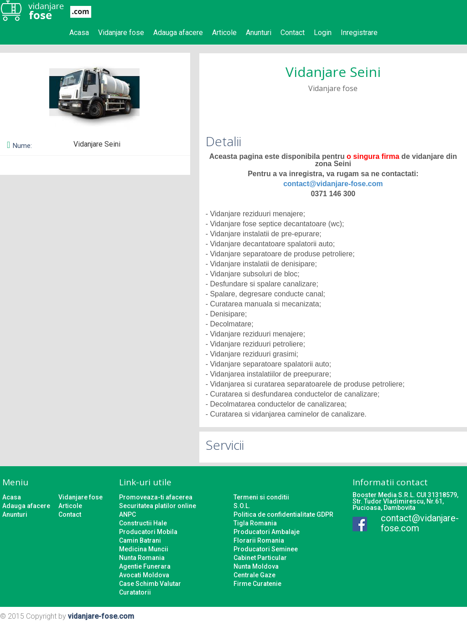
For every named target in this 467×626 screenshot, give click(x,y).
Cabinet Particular (260, 558)
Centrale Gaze (254, 575)
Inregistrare (359, 32)
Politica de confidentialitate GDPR (283, 514)
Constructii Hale (143, 523)
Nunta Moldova (256, 566)
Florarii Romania (259, 540)
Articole (224, 32)
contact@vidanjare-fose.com (333, 184)
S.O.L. (242, 506)
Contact (292, 32)
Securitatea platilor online (157, 506)
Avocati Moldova (144, 575)
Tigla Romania (255, 523)
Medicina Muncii (143, 549)
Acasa (79, 32)
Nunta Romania (142, 558)
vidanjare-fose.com (101, 616)
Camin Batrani (140, 540)
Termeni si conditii (261, 497)
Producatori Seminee (266, 549)
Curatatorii (135, 592)
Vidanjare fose (121, 32)
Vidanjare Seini (333, 71)
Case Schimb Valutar (150, 583)
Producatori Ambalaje (267, 532)
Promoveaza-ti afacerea (155, 497)
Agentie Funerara (145, 566)
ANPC (127, 514)
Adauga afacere (178, 32)
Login (323, 32)
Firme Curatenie (257, 583)
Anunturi (258, 32)
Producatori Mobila (148, 532)
